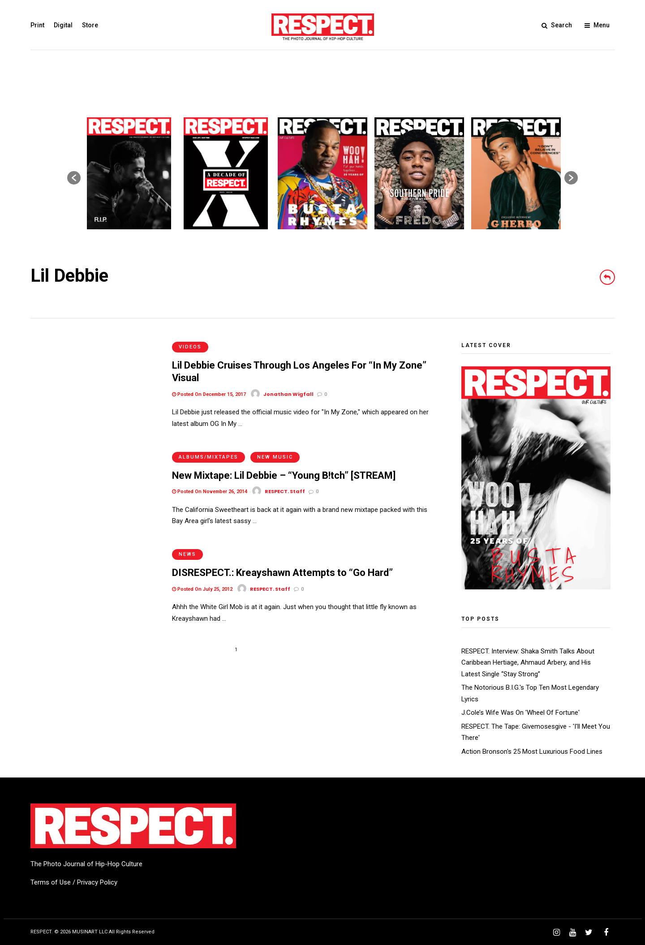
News (187, 554)
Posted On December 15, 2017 (209, 394)
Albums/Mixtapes (208, 457)
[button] (74, 178)
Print (37, 25)
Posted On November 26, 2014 (209, 491)
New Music (275, 457)
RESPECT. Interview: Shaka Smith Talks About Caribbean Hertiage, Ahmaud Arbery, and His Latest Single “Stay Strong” (527, 662)
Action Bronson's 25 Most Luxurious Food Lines (531, 751)
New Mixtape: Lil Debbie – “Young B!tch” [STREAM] (284, 475)
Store (90, 25)
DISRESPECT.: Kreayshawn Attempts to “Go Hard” (282, 572)
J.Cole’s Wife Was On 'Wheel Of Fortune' (520, 713)
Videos (190, 347)
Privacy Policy (97, 882)
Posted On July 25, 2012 (202, 589)
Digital (63, 25)
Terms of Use (50, 882)
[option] (129, 173)
